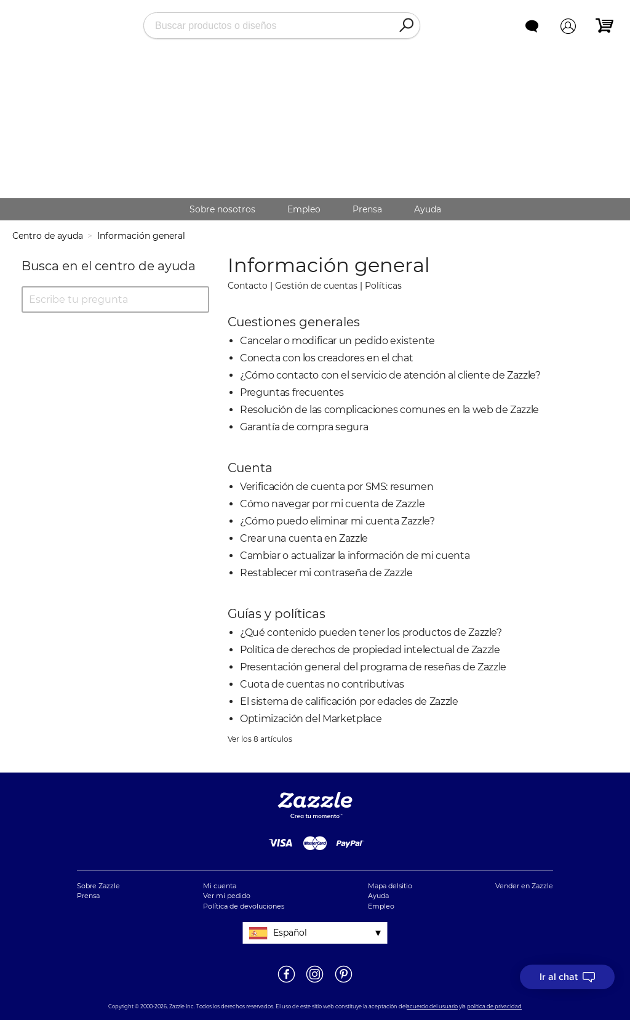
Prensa (367, 209)
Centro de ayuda (47, 235)
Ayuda (427, 209)
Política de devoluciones (243, 906)
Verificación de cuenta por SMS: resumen (336, 486)
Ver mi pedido (226, 895)
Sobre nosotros (222, 209)
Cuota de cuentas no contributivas (322, 684)
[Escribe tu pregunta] (115, 299)
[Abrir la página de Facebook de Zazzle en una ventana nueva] (286, 982)
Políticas (383, 285)
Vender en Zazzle (524, 885)
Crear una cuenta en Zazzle (304, 538)
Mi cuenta (219, 885)
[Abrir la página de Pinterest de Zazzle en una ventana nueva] (343, 982)
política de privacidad (494, 1006)
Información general (141, 235)
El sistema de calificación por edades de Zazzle (349, 701)
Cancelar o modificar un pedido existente (337, 341)
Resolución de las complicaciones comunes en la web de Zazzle (389, 410)
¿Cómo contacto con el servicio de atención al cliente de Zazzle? (390, 375)
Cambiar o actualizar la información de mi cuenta (354, 555)
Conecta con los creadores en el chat (326, 358)
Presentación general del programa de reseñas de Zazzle (373, 667)
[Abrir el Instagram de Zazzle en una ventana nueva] (315, 982)
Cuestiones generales (294, 322)
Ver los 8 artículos (260, 739)
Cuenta (250, 467)
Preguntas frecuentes (292, 392)
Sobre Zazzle (98, 885)
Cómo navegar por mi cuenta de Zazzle (332, 504)
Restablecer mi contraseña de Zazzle (326, 573)
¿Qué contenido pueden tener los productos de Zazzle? (371, 632)
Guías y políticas (276, 613)
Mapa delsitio (390, 885)
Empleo (304, 209)
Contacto (248, 285)
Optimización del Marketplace (310, 719)
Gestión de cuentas (316, 285)
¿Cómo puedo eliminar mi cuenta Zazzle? (337, 521)
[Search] (406, 26)
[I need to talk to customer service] (567, 977)
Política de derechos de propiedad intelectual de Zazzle (370, 650)
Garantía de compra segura (304, 427)
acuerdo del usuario (432, 1006)
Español (290, 932)
